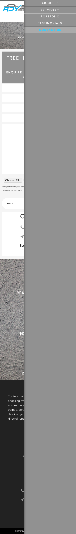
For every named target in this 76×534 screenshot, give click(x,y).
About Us (50, 3)
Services (49, 10)
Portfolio (50, 16)
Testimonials (50, 23)
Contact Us (50, 30)
